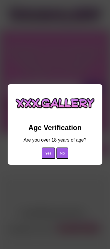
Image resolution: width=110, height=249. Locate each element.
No (62, 153)
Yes (48, 153)
